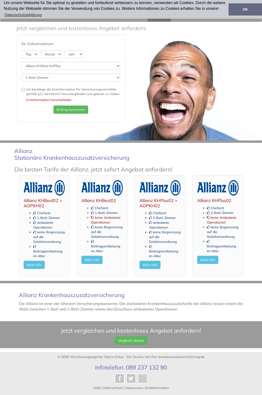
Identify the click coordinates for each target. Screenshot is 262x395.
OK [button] (245, 9)
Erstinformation (157, 388)
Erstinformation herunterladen (48, 100)
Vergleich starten (131, 340)
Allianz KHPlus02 (214, 200)
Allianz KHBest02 (98, 200)
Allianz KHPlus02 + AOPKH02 (158, 203)
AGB (97, 388)
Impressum (134, 388)
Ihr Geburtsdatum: (37, 43)
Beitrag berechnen (71, 109)
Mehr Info (34, 265)
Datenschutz (113, 388)
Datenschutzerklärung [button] (23, 15)
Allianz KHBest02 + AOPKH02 (43, 203)
